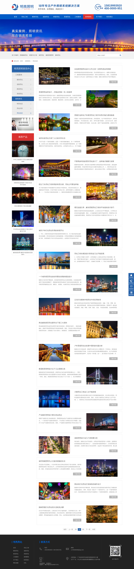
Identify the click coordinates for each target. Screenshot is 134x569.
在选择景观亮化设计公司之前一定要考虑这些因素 (92, 69)
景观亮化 (67, 17)
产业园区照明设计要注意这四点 (50, 415)
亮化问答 (20, 108)
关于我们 (99, 17)
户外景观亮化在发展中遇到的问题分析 (88, 346)
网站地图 (15, 562)
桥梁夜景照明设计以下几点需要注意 (52, 369)
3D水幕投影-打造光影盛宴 (22, 206)
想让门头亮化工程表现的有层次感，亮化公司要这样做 (59, 184)
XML (25, 562)
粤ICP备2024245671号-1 (52, 564)
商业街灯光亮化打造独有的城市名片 (87, 484)
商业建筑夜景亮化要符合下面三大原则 (53, 323)
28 (76, 529)
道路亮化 (46, 17)
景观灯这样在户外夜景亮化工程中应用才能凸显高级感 (94, 115)
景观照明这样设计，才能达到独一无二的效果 (55, 92)
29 (79, 529)
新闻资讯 (28, 61)
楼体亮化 (35, 17)
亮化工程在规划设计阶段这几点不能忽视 (89, 254)
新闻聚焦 (88, 17)
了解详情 (113, 82)
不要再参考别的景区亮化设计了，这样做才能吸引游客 (94, 161)
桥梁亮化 (56, 17)
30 (83, 529)
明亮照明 (42, 563)
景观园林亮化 (24, 55)
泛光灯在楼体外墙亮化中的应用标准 (87, 300)
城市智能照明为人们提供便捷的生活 (52, 461)
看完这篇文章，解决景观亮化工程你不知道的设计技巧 (94, 207)
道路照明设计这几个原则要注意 (86, 438)
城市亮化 (41, 55)
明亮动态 (20, 103)
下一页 (88, 529)
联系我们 (110, 17)
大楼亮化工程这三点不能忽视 (85, 392)
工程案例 (78, 17)
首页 (15, 17)
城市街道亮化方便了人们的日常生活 (52, 138)
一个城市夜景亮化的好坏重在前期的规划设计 (55, 277)
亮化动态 (35, 61)
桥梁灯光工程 (33, 55)
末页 (93, 529)
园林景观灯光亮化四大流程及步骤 (51, 507)
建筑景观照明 (49, 55)
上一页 (71, 529)
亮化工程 (24, 17)
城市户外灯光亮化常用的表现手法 (51, 230)
